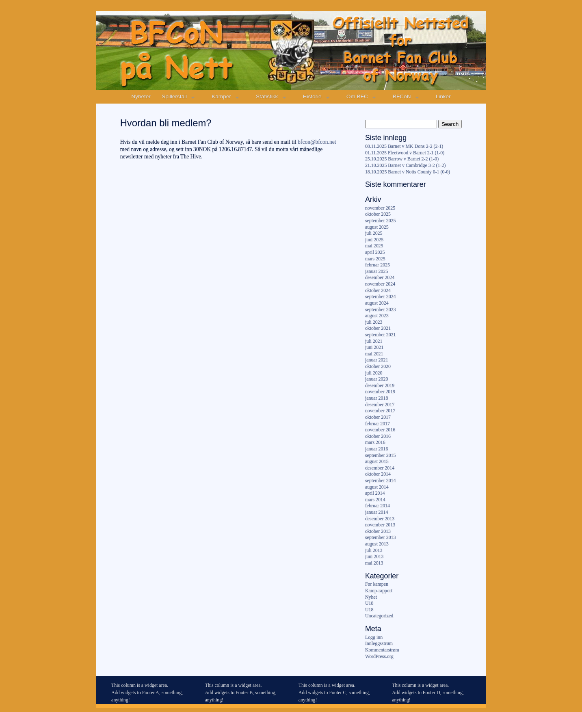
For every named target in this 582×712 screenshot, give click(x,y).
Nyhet (371, 597)
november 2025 (380, 208)
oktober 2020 (378, 366)
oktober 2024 (378, 290)
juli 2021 (374, 341)
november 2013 (380, 525)
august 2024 (377, 303)
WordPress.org (379, 656)
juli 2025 (374, 233)
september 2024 (380, 296)
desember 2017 (379, 404)
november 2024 (380, 284)
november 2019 (380, 391)
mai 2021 (374, 354)
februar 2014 (377, 506)
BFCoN (402, 96)
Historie (312, 96)
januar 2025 (376, 271)
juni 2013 (374, 556)
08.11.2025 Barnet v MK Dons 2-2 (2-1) (404, 146)
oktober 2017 (378, 417)
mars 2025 (375, 259)
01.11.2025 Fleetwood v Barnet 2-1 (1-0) (404, 153)
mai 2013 (374, 563)
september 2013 (380, 537)
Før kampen (376, 584)
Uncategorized (379, 616)
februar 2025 (377, 265)
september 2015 (380, 455)
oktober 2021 (378, 328)
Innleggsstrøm (379, 643)
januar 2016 (376, 449)
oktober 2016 (378, 436)
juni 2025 (374, 239)
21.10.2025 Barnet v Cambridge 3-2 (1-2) (405, 165)
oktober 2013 (378, 531)
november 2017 (380, 410)
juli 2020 (374, 373)
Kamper (221, 96)
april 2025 (375, 252)
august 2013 (377, 544)
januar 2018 (376, 398)
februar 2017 (377, 423)
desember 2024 (379, 277)
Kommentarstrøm (382, 650)
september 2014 (380, 480)
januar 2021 (376, 360)
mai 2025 (374, 246)
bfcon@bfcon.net (317, 142)
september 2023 (380, 309)
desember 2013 (379, 519)
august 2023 (377, 315)
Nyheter (141, 96)
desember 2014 (379, 468)
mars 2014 (375, 499)
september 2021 (380, 335)
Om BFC (357, 96)
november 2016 (380, 430)
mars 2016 (375, 442)
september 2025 (380, 220)
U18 (369, 603)
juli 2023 (374, 322)
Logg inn (374, 637)
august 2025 (377, 227)
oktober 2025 (378, 214)
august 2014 (377, 487)
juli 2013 (374, 550)
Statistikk (267, 96)
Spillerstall (174, 96)
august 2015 (377, 461)
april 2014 (375, 493)
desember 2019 (379, 385)
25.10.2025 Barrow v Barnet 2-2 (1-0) (402, 159)
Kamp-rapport (378, 590)
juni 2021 (374, 347)
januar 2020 (376, 379)
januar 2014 (376, 512)
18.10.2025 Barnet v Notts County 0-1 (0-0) (407, 172)
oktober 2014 (378, 474)
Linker (443, 96)
